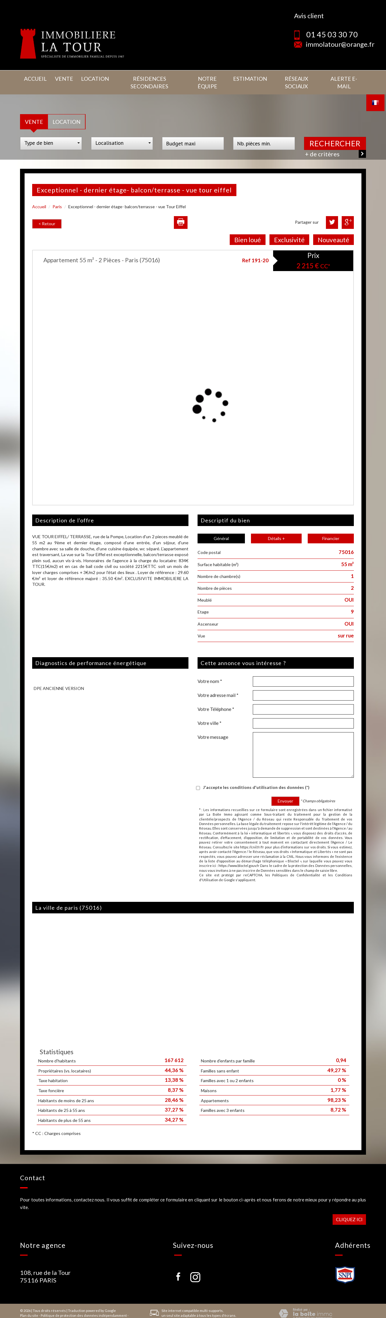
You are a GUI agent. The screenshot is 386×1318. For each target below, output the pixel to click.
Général (221, 529)
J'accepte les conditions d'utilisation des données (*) (256, 778)
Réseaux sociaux (293, 78)
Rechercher (335, 134)
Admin (63, 1311)
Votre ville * (210, 714)
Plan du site (29, 1306)
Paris (57, 197)
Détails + (276, 529)
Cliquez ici (349, 1210)
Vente (60, 78)
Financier (330, 529)
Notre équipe (205, 78)
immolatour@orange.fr (340, 44)
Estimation (247, 78)
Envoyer (285, 791)
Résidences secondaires (144, 78)
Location (89, 78)
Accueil (34, 78)
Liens (51, 1311)
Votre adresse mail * (218, 686)
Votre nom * (210, 672)
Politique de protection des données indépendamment (84, 1306)
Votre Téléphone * (216, 700)
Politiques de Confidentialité (296, 866)
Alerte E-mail (343, 78)
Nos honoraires (32, 1311)
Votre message (213, 728)
